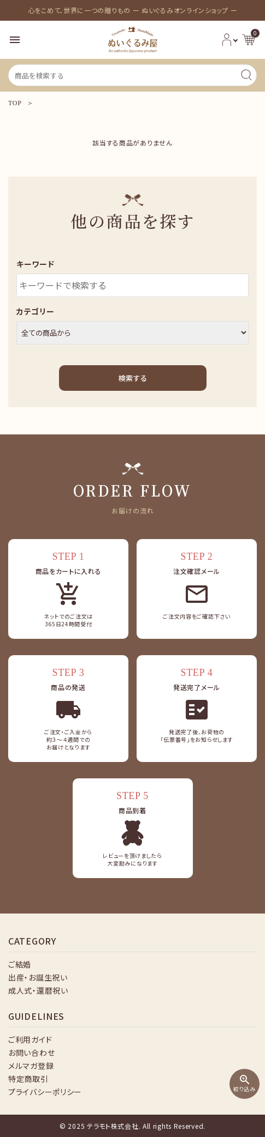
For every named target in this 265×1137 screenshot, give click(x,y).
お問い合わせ (31, 1052)
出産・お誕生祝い (38, 977)
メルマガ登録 (31, 1065)
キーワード (35, 263)
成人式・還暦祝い (38, 990)
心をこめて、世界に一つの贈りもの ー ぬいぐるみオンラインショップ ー (133, 10)
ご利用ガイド (30, 1039)
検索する (133, 378)
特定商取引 (28, 1078)
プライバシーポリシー (45, 1091)
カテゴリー (35, 311)
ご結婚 (19, 964)
